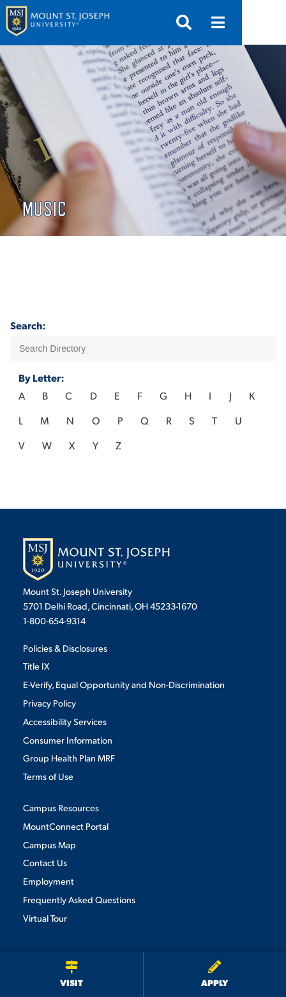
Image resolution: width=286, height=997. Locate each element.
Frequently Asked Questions (79, 899)
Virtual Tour (45, 918)
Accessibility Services (65, 721)
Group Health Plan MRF (69, 757)
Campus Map (49, 844)
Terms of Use (48, 776)
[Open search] (228, 22)
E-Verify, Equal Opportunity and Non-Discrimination (124, 684)
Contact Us (45, 862)
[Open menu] (262, 22)
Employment (48, 881)
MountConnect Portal (66, 826)
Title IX (36, 665)
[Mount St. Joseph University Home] (57, 22)
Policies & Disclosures (65, 648)
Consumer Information (67, 740)
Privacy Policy (49, 702)
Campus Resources (61, 807)
